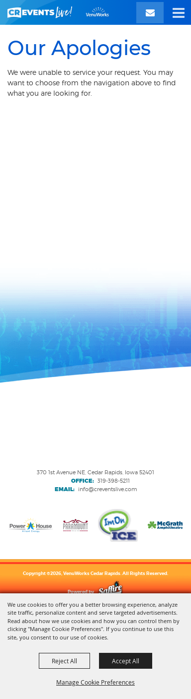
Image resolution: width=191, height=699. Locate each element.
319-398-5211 (113, 480)
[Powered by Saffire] (110, 591)
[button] (178, 12)
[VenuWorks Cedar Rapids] (58, 12)
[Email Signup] (150, 12)
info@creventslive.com (107, 489)
